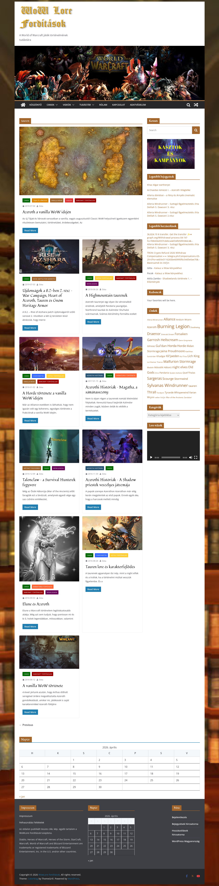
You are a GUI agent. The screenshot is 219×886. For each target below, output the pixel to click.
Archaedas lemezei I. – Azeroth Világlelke (168, 190)
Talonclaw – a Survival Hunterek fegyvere (49, 482)
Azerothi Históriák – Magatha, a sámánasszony (111, 390)
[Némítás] (190, 457)
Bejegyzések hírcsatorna (185, 823)
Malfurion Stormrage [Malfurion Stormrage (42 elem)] (179, 361)
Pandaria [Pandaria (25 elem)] (164, 372)
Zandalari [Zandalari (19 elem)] (188, 397)
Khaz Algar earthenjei (158, 184)
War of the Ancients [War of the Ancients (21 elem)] (174, 397)
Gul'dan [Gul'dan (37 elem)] (161, 346)
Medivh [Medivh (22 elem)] (150, 367)
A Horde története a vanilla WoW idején (44, 396)
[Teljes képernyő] (195, 457)
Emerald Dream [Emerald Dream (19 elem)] (167, 334)
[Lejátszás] (151, 457)
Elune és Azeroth (35, 604)
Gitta (41, 206)
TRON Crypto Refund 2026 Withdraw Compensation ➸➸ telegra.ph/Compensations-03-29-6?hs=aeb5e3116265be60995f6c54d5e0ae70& (173, 256)
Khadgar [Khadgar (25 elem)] (160, 356)
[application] (173, 446)
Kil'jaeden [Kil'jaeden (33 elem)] (172, 356)
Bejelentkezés (179, 817)
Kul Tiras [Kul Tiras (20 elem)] (183, 356)
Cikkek (50, 104)
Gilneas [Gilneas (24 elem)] (151, 346)
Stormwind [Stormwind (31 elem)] (181, 379)
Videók (67, 104)
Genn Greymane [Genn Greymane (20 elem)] (185, 340)
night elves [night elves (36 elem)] (179, 367)
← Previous (26, 725)
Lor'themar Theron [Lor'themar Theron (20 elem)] (155, 362)
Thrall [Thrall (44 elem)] (151, 392)
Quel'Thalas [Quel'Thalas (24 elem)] (189, 372)
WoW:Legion (92, 284)
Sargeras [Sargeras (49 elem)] (154, 378)
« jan (22, 796)
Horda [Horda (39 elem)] (172, 346)
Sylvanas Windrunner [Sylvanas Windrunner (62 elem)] (167, 385)
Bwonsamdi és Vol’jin (158, 262)
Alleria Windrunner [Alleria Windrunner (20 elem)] (155, 320)
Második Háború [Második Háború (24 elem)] (163, 367)
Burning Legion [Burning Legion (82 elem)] (173, 326)
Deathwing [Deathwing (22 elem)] (195, 327)
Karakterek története (125, 375)
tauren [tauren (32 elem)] (193, 386)
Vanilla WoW (56, 200)
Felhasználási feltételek (31, 822)
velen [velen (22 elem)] (157, 397)
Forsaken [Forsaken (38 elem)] (181, 334)
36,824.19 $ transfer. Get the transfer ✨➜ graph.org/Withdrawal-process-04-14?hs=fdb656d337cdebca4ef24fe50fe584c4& (169, 237)
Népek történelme (104, 278)
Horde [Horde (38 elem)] (181, 346)
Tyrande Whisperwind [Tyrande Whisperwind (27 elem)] (177, 392)
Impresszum (25, 816)
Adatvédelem (138, 104)
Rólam (103, 104)
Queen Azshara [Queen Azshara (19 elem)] (176, 373)
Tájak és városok (40, 200)
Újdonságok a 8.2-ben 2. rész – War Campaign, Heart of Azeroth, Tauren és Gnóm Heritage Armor (47, 298)
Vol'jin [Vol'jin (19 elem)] (162, 397)
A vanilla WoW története (42, 685)
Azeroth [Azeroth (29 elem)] (152, 327)
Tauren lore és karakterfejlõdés (110, 567)
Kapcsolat (118, 104)
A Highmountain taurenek (106, 295)
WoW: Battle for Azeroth (44, 279)
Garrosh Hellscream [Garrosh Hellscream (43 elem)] (162, 340)
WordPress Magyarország (186, 841)
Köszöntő (35, 104)
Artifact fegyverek (32, 468)
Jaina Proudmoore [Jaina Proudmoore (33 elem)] (173, 351)
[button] (56, 105)
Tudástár (85, 104)
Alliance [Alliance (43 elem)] (169, 319)
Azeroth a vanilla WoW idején (46, 212)
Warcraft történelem (85, 200)
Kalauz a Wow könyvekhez (168, 268)
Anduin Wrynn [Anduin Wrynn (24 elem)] (183, 319)
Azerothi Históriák (95, 375)
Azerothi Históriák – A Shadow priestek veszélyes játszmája (111, 482)
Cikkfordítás (38, 376)
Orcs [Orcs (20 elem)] (157, 373)
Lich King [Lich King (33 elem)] (193, 356)
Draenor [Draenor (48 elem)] (154, 333)
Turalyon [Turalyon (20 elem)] (160, 392)
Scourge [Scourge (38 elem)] (168, 378)
